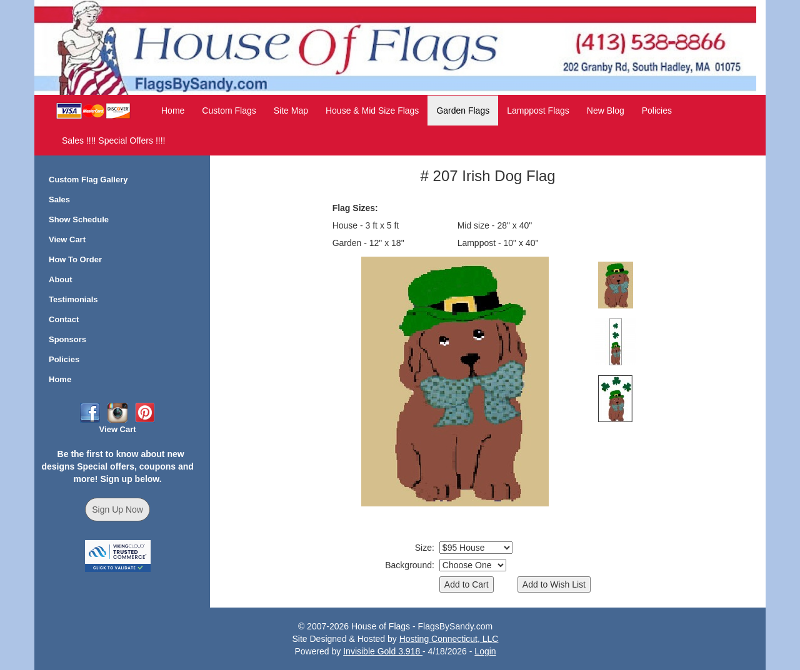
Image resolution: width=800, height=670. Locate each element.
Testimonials (73, 299)
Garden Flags (462, 111)
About (60, 279)
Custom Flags (229, 111)
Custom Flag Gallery (88, 179)
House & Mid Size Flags (372, 111)
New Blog (605, 111)
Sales (59, 199)
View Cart (67, 239)
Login (485, 651)
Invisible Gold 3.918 (382, 651)
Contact (64, 319)
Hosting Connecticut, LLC (449, 639)
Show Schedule (79, 219)
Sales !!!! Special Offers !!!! (113, 140)
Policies (657, 111)
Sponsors (67, 339)
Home (172, 111)
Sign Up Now (117, 510)
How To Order (75, 259)
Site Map (291, 111)
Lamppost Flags (538, 111)
